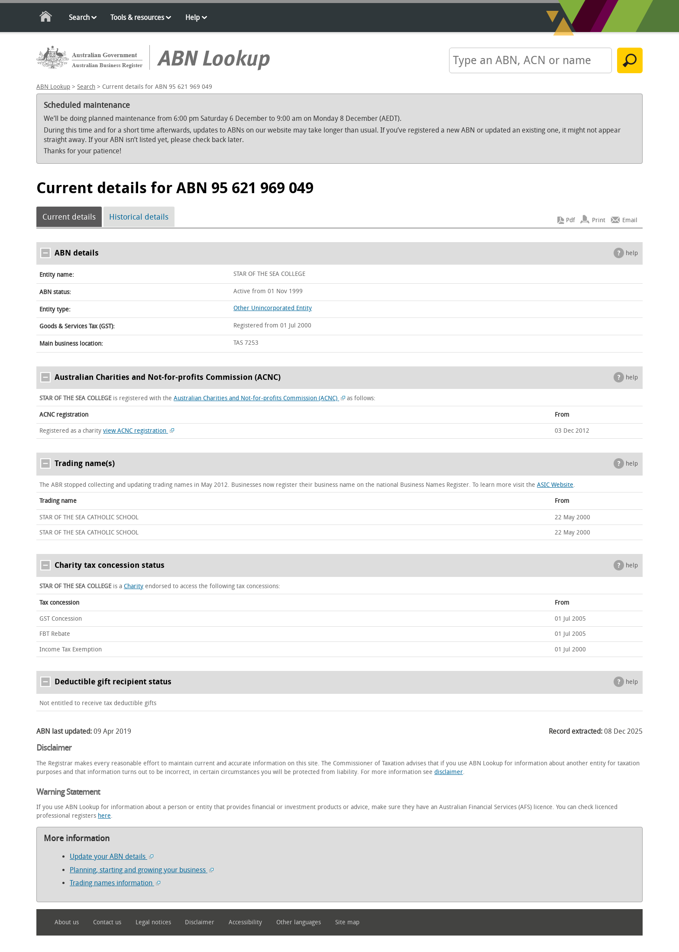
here (104, 815)
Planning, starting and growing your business (141, 870)
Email (629, 220)
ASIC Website (555, 485)
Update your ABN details (111, 856)
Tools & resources (137, 17)
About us (67, 922)
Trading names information (115, 883)
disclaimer (448, 772)
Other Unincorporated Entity (272, 308)
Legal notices (153, 922)
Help (192, 17)
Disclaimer (199, 922)
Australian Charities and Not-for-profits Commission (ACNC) (259, 398)
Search (79, 17)
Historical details (138, 217)
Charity (133, 586)
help (632, 253)
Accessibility (245, 922)
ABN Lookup (53, 87)
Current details (69, 217)
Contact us (107, 922)
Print (598, 220)
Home (46, 18)
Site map (347, 922)
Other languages (298, 922)
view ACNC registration (138, 430)
